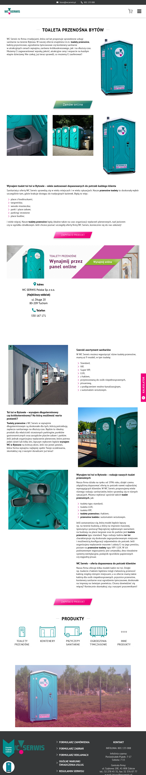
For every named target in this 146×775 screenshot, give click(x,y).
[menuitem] (131, 11)
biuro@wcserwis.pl (68, 2)
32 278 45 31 (111, 770)
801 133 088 (89, 2)
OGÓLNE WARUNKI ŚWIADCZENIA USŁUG (71, 762)
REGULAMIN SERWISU (71, 770)
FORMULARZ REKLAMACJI (73, 754)
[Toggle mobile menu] (139, 11)
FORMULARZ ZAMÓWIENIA (74, 741)
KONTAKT (118, 741)
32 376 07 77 (130, 770)
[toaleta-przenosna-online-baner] (73, 262)
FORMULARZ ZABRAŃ (71, 748)
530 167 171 (38, 315)
